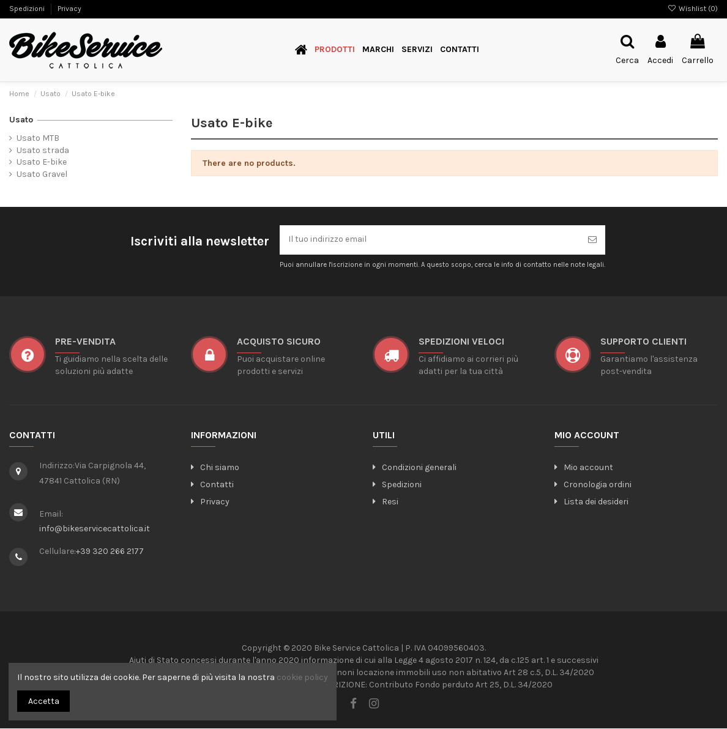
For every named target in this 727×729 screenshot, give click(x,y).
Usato (21, 119)
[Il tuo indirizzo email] (430, 240)
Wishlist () (693, 8)
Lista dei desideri (591, 502)
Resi (385, 502)
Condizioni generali (415, 468)
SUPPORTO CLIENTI (643, 342)
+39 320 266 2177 (110, 551)
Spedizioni (28, 8)
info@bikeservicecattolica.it (94, 528)
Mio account (583, 468)
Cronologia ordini (593, 485)
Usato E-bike (42, 162)
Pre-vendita (85, 342)
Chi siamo (215, 468)
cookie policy (302, 677)
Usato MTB (38, 138)
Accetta (43, 701)
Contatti (212, 485)
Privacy (69, 8)
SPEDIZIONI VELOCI (461, 342)
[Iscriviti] (592, 240)
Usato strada (43, 150)
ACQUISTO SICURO (279, 342)
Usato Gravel (42, 174)
